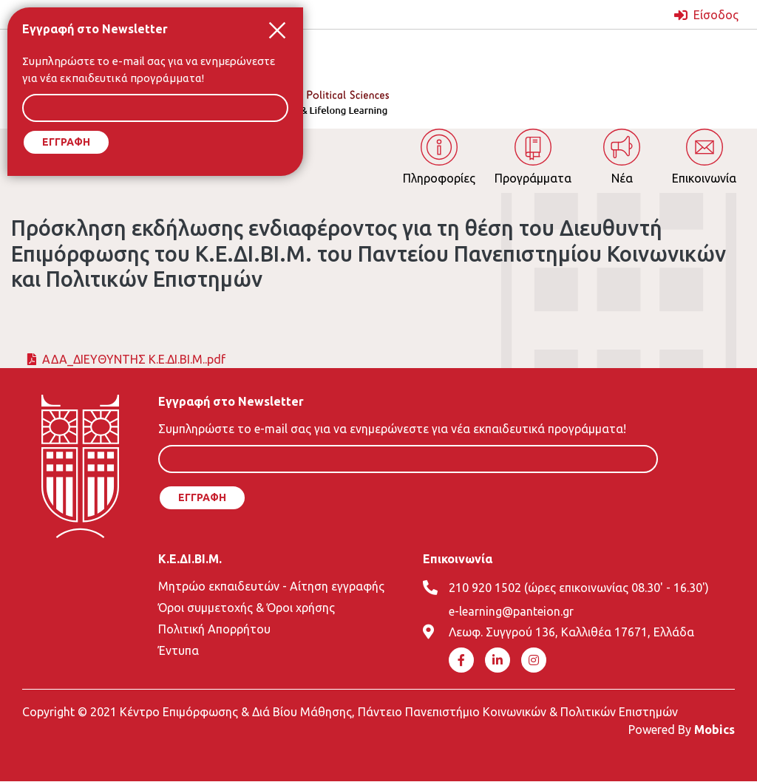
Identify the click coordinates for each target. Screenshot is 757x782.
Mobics (714, 729)
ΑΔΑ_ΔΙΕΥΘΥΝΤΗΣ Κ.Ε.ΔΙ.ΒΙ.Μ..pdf (133, 359)
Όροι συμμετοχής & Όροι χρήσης (246, 607)
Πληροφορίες (439, 178)
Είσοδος (716, 14)
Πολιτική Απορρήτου (214, 629)
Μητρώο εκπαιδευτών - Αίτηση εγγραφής (271, 586)
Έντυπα (178, 650)
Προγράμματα (533, 178)
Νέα (622, 178)
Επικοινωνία (704, 178)
